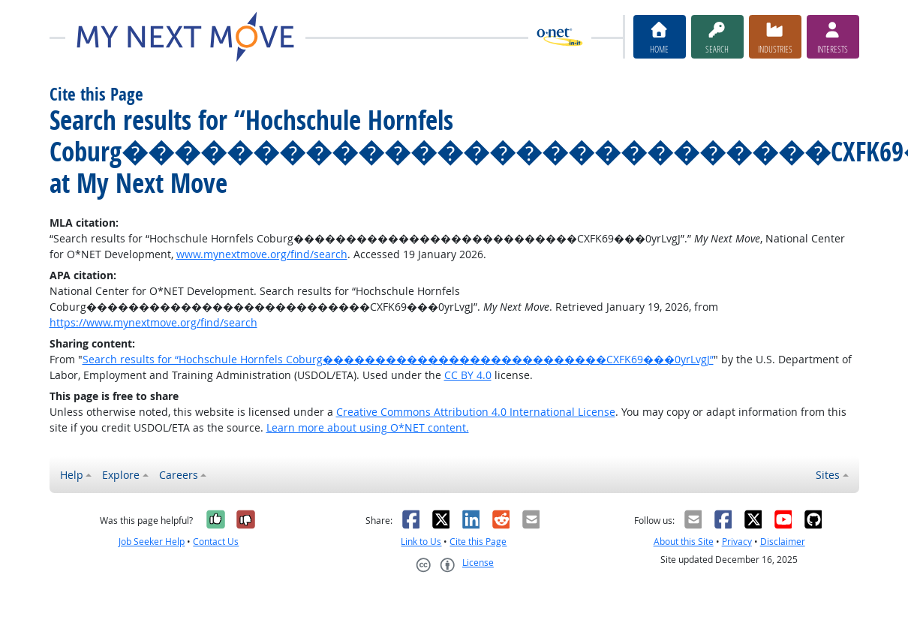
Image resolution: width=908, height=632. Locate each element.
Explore (121, 475)
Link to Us (421, 541)
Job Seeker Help (152, 541)
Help (71, 475)
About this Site (684, 541)
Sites (828, 475)
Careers (178, 475)
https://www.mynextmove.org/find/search (153, 322)
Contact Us (216, 541)
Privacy (737, 541)
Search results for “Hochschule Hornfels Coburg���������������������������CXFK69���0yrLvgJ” (398, 359)
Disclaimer (782, 541)
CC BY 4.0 (468, 375)
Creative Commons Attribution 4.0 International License (475, 412)
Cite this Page (478, 541)
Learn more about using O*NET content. (367, 427)
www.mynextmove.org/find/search (261, 254)
